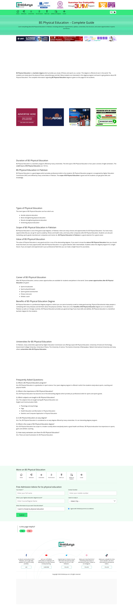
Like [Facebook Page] (26, 567)
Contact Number (72, 490)
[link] (45, 5)
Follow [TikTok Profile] (107, 567)
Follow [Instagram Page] (87, 567)
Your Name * (19, 490)
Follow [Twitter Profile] (66, 567)
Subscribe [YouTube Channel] (46, 567)
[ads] (26, 117)
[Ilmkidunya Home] (25, 4)
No (29, 531)
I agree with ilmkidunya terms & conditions (82, 508)
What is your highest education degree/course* (29, 497)
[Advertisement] (66, 54)
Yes (22, 531)
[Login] (114, 12)
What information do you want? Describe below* (29, 505)
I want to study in (73, 497)
